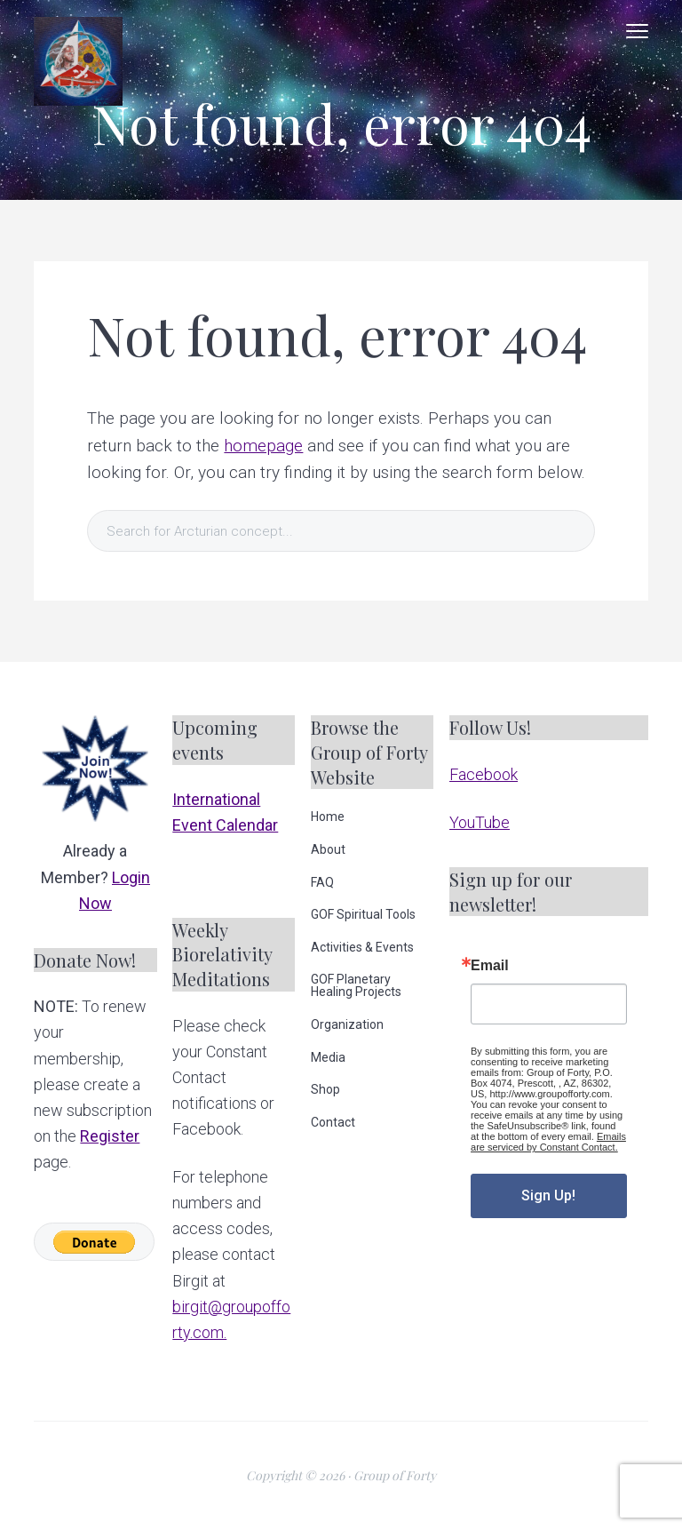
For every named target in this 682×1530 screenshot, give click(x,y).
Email (490, 966)
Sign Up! (548, 1195)
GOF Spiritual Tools (363, 914)
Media (328, 1057)
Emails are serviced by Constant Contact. (548, 1141)
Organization (347, 1024)
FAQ (322, 882)
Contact (333, 1122)
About (328, 849)
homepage (263, 445)
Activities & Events (362, 947)
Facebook (483, 774)
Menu (637, 31)
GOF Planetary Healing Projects (356, 985)
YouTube (479, 822)
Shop (325, 1089)
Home (328, 816)
